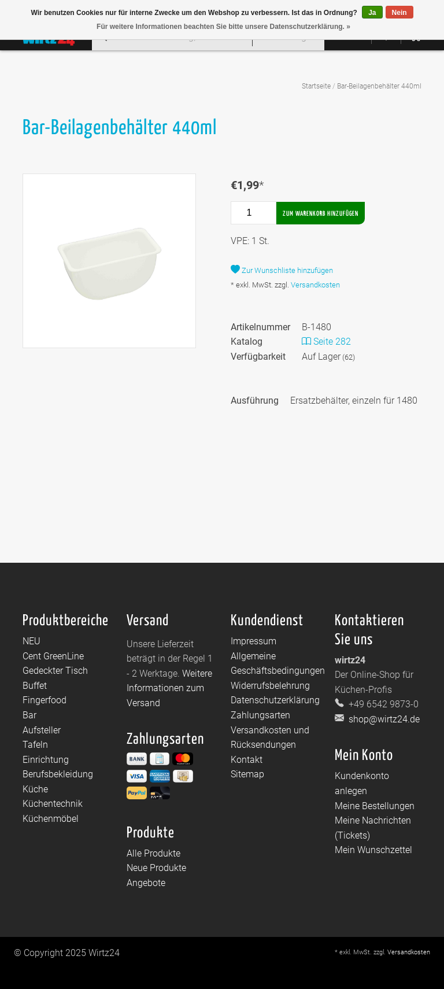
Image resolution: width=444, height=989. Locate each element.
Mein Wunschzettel (373, 849)
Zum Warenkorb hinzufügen (320, 214)
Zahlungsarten (260, 715)
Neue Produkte (156, 867)
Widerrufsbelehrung (270, 685)
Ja (372, 13)
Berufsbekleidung (58, 774)
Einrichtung (46, 759)
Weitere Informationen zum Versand (169, 688)
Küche (35, 789)
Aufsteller (42, 730)
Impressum (253, 641)
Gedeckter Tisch (55, 670)
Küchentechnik (53, 803)
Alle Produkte (153, 853)
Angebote (146, 882)
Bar (29, 715)
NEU (31, 641)
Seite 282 (326, 341)
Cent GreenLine (53, 656)
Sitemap (247, 774)
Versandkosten (315, 285)
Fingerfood (44, 700)
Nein (399, 13)
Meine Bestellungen (375, 805)
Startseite (316, 86)
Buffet (35, 685)
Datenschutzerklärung (275, 700)
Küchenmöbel (51, 818)
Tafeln (35, 744)
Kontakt (246, 759)
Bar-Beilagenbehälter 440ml (379, 86)
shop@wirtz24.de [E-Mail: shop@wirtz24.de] (383, 719)
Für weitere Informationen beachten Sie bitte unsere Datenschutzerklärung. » (223, 27)
